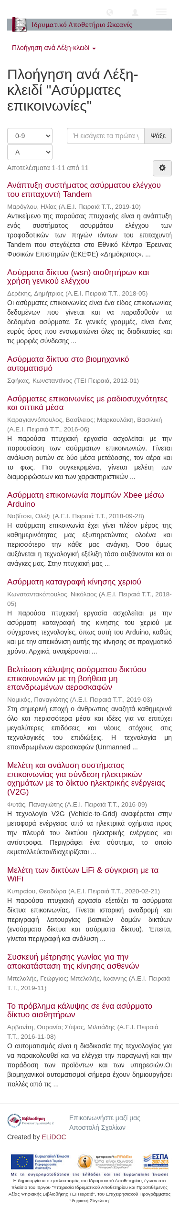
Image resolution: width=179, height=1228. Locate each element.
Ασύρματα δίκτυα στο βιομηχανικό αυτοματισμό (68, 364)
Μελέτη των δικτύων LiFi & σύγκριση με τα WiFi (82, 875)
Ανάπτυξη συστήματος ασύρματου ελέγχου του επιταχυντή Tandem (84, 190)
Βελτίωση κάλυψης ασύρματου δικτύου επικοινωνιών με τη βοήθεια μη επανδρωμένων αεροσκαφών (76, 678)
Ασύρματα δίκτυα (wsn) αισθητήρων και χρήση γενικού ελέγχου (78, 277)
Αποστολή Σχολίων (97, 1127)
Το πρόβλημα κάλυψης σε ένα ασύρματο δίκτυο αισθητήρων (79, 1011)
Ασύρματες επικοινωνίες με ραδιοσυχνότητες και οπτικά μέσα (87, 403)
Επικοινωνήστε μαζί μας (104, 1118)
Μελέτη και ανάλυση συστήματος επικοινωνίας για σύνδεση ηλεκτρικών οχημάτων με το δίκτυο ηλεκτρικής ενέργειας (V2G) (86, 779)
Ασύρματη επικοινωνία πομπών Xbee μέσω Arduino (85, 500)
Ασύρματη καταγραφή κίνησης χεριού (74, 581)
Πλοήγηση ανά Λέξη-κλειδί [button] (54, 47)
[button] (109, 12)
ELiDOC (54, 1137)
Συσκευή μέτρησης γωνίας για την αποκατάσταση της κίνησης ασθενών (73, 961)
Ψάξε (158, 136)
